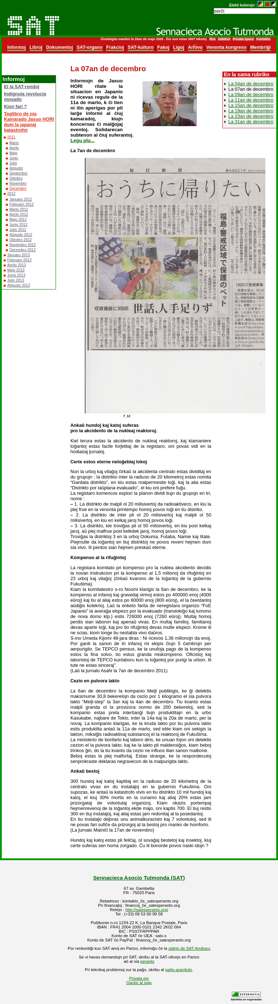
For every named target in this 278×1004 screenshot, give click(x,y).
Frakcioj (115, 47)
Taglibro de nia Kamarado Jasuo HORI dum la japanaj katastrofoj (29, 122)
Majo (13, 153)
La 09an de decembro (251, 94)
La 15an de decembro (251, 105)
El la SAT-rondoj (21, 86)
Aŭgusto (16, 168)
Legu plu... (82, 140)
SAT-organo (90, 47)
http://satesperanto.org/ (146, 910)
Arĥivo (195, 47)
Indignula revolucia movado (25, 96)
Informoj (16, 47)
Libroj (36, 47)
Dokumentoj (59, 47)
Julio (13, 163)
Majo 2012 (18, 220)
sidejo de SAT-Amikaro (189, 948)
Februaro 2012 (21, 204)
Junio (13, 158)
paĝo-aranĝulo (178, 969)
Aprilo (14, 148)
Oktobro (15, 178)
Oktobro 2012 (20, 240)
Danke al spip (139, 983)
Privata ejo (139, 978)
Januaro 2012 (20, 199)
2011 (11, 137)
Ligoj (178, 47)
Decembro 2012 (22, 250)
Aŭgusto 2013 (18, 285)
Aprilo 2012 (18, 214)
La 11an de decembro (251, 100)
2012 (11, 194)
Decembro (17, 188)
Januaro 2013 (18, 255)
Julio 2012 (17, 230)
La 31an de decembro (251, 121)
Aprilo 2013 (16, 265)
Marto (14, 143)
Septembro (18, 173)
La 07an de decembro (251, 89)
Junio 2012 (18, 225)
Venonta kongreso (227, 47)
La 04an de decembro (251, 83)
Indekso (224, 39)
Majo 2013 (16, 270)
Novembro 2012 (22, 245)
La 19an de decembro (251, 110)
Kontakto (263, 39)
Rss (212, 39)
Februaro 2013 (19, 260)
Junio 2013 (16, 275)
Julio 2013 (15, 280)
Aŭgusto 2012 (20, 235)
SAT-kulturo (141, 47)
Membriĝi (260, 47)
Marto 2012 (18, 209)
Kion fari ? (15, 106)
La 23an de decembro (251, 116)
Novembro (17, 183)
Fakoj (163, 47)
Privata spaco (243, 39)
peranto (147, 961)
